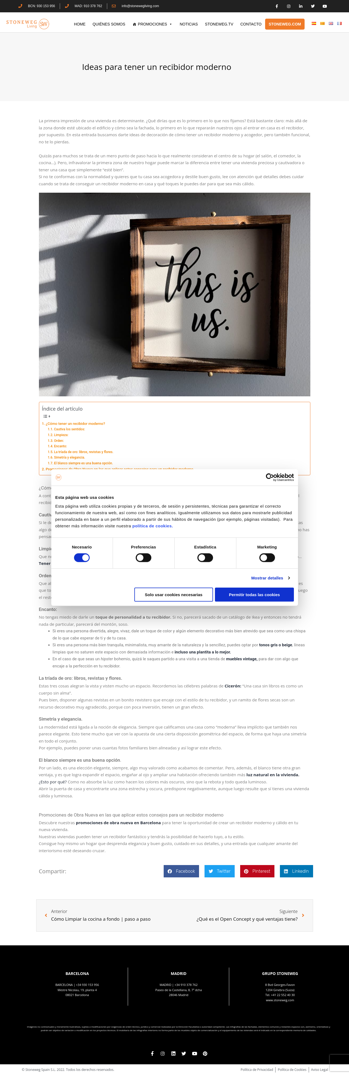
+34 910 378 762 (186, 985)
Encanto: (60, 446)
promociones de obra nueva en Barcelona (118, 822)
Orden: (59, 441)
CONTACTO (251, 24)
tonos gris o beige (275, 644)
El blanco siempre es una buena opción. (83, 463)
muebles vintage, (242, 658)
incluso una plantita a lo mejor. (203, 652)
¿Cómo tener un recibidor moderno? (75, 423)
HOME (80, 24)
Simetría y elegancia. (69, 457)
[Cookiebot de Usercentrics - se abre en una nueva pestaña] (270, 477)
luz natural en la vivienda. (272, 774)
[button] (181, 871)
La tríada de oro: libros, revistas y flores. (84, 452)
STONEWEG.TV (219, 24)
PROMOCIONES (155, 24)
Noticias (189, 24)
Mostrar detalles (267, 578)
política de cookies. (153, 525)
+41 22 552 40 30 (283, 995)
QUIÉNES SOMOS (109, 24)
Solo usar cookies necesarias (173, 594)
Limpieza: (61, 435)
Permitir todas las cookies (254, 594)
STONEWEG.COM (285, 24)
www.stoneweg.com (280, 1000)
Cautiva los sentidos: (69, 429)
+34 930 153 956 (87, 985)
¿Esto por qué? (53, 781)
